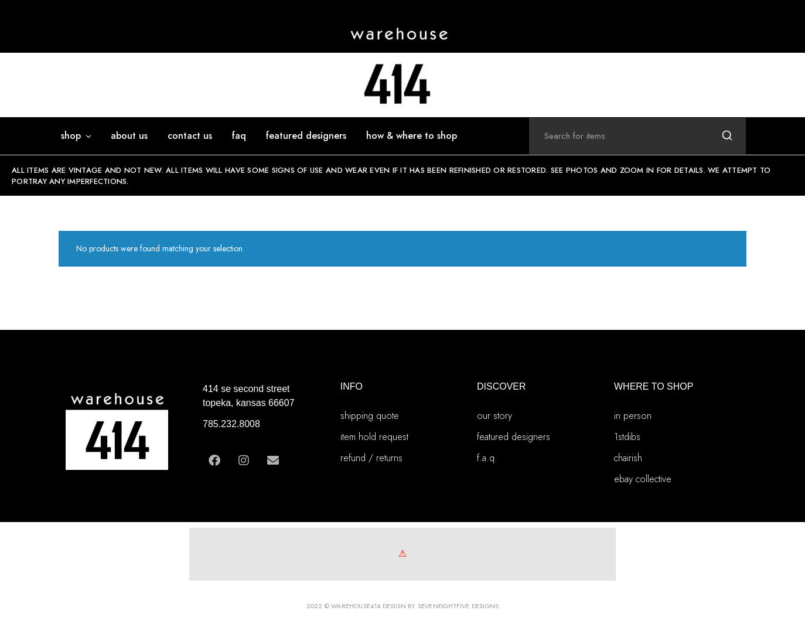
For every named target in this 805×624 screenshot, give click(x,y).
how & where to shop (411, 135)
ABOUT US (129, 135)
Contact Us (190, 135)
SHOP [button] (77, 135)
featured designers (306, 135)
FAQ (239, 135)
